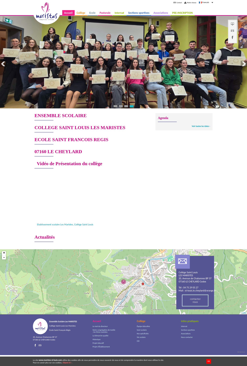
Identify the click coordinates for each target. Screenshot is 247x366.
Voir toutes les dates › (201, 137)
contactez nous (195, 311)
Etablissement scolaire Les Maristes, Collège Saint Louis (65, 235)
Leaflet (243, 324)
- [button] (4, 268)
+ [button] (4, 264)
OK (208, 361)
